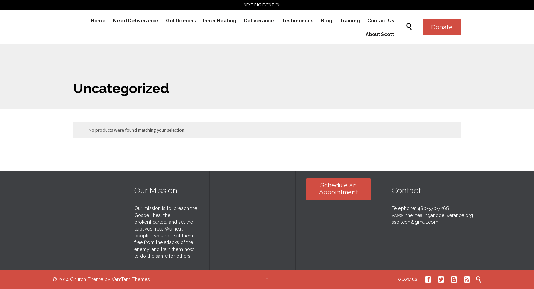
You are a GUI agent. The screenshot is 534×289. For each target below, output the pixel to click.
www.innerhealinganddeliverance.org (432, 215)
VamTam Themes (131, 279)
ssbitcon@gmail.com (415, 222)
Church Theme (86, 279)
